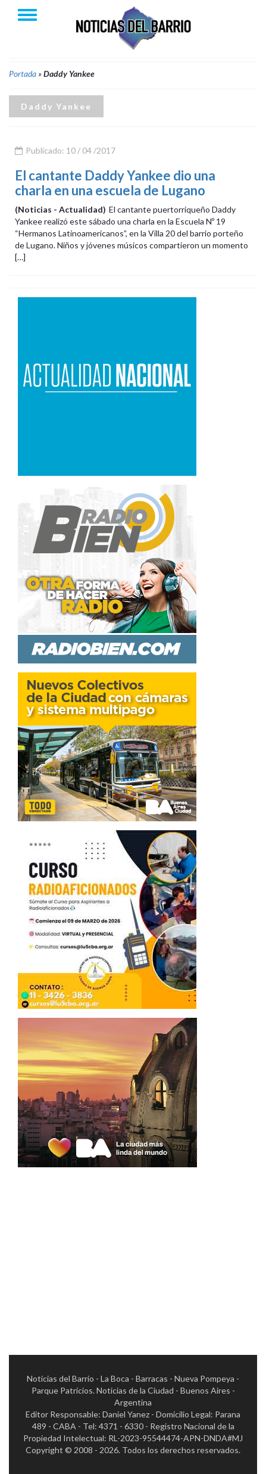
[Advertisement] (107, 1250)
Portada (22, 73)
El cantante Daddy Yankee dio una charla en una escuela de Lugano (115, 182)
